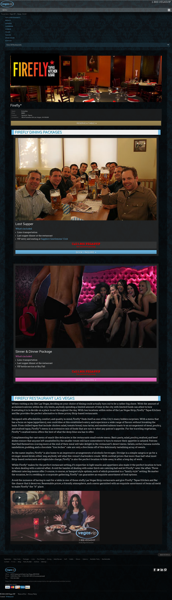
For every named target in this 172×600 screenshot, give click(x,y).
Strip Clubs (17, 559)
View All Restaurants (14, 45)
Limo (33, 559)
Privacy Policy (32, 594)
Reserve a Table (83, 123)
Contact (6, 562)
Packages (26, 559)
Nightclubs (7, 559)
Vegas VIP (13, 14)
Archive (36, 562)
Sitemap (43, 562)
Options (85, 559)
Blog (19, 562)
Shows (78, 559)
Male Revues (58, 559)
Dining (19, 14)
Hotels (71, 559)
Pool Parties (41, 559)
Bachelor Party (95, 559)
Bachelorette (106, 559)
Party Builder (27, 562)
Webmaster (10, 596)
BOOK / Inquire (85, 252)
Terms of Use (22, 594)
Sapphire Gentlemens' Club (54, 239)
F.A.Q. (13, 562)
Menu (5, 10)
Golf (65, 559)
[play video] (19, 498)
